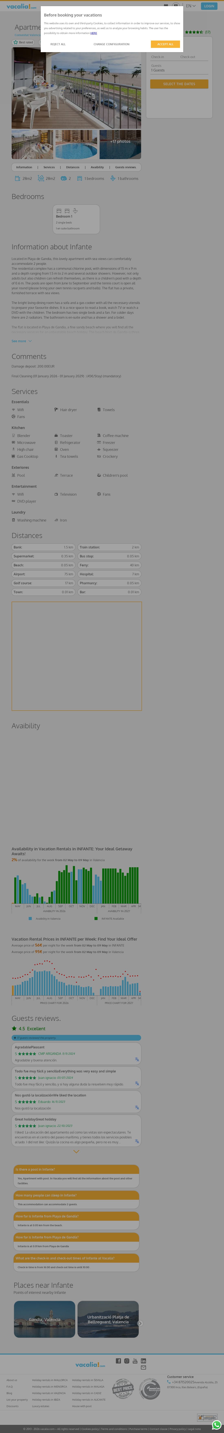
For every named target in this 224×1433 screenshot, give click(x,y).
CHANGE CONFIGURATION (112, 44)
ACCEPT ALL (165, 44)
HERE (93, 33)
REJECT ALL (58, 44)
